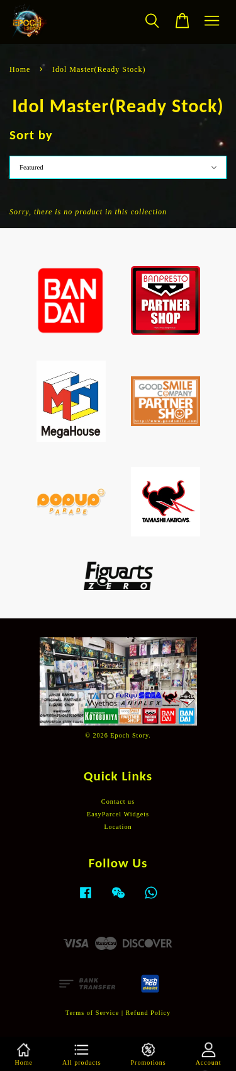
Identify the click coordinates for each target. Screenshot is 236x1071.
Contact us (118, 801)
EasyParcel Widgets (118, 814)
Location (118, 826)
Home (19, 69)
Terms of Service (92, 1012)
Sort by (31, 135)
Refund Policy (148, 1012)
